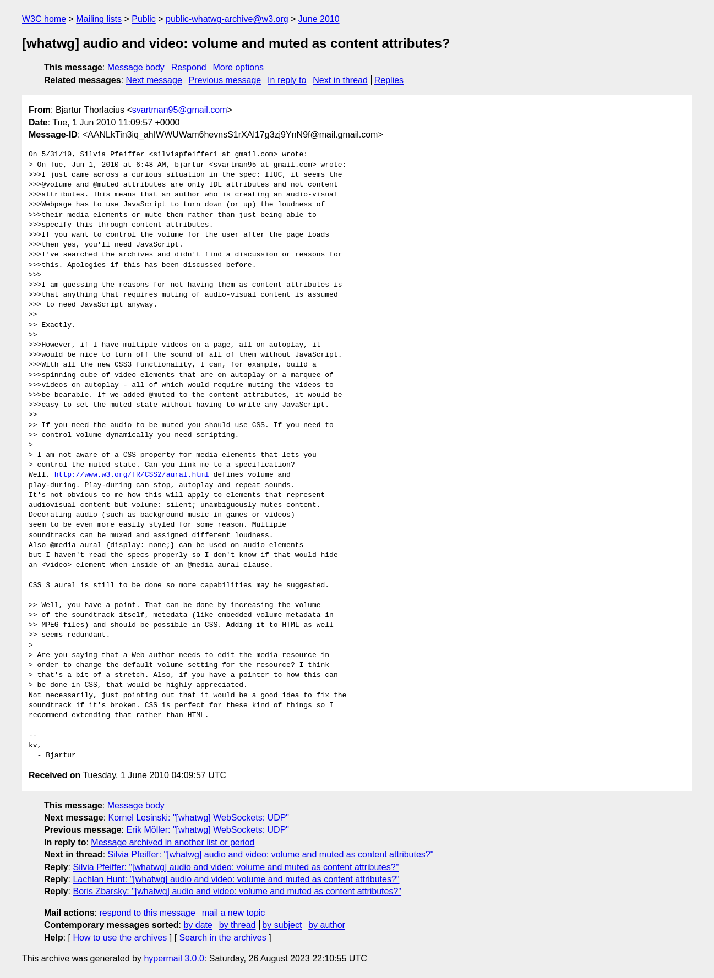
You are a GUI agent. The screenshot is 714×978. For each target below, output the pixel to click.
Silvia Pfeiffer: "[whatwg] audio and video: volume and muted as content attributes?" (271, 854)
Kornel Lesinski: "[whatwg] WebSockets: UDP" (199, 817)
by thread (237, 925)
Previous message (225, 80)
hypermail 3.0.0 (174, 958)
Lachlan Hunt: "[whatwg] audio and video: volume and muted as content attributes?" (236, 879)
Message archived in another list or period (172, 842)
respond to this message (147, 912)
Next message (154, 80)
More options (238, 67)
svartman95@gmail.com (179, 109)
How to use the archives (120, 937)
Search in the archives (222, 937)
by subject (282, 925)
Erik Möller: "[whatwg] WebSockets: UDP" (207, 829)
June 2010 (319, 19)
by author (326, 925)
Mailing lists (99, 19)
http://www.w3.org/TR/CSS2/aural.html (131, 475)
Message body (136, 67)
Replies (389, 80)
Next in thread (340, 80)
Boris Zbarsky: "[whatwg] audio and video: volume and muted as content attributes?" (237, 891)
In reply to (287, 80)
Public (144, 19)
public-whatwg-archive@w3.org (227, 19)
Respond (188, 67)
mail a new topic (233, 912)
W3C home (44, 19)
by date (197, 925)
